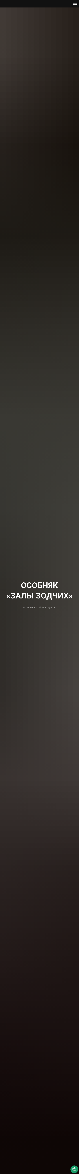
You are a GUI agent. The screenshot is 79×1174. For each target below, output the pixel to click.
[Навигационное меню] (75, 4)
